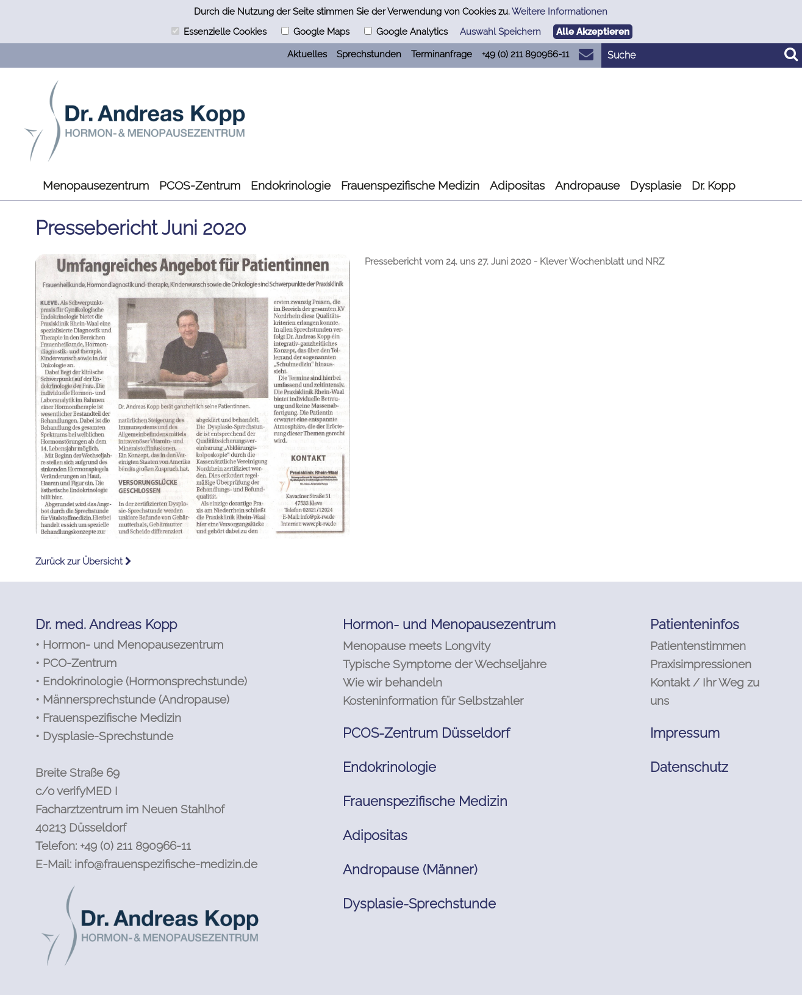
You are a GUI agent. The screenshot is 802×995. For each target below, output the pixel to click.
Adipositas (517, 185)
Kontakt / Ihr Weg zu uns (704, 691)
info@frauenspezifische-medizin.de (165, 864)
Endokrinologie (291, 185)
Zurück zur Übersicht (83, 561)
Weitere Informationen (559, 11)
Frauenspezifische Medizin (410, 185)
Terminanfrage (441, 54)
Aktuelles (307, 54)
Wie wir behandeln (392, 682)
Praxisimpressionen (700, 664)
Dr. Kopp (714, 185)
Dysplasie (655, 185)
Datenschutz (689, 767)
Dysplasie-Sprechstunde (419, 903)
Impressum (685, 733)
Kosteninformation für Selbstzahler (433, 700)
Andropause (587, 185)
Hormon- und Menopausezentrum (449, 624)
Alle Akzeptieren (592, 31)
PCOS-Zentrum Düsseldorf (426, 733)
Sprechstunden (369, 54)
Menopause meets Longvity (416, 645)
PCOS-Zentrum (199, 185)
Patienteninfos (694, 624)
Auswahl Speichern (500, 31)
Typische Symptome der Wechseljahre (444, 664)
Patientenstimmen (698, 645)
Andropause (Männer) (410, 869)
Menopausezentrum (96, 185)
